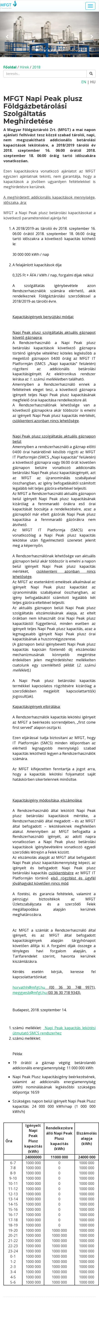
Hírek (24, 67)
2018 (36, 67)
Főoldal (10, 67)
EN (83, 81)
